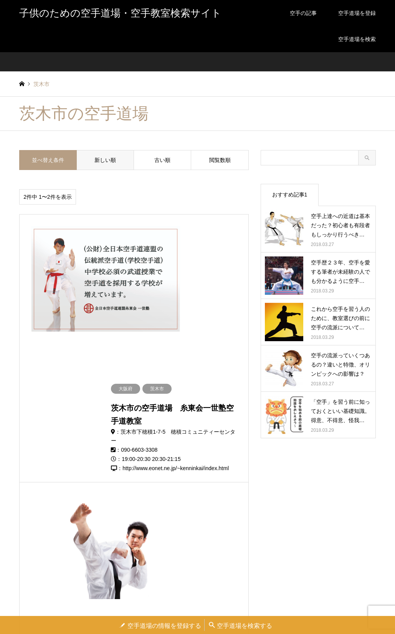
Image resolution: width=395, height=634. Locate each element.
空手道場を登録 (357, 13)
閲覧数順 (220, 160)
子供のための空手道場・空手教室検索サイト (202, 574)
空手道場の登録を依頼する (188, 609)
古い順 (162, 160)
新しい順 (105, 160)
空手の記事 (303, 13)
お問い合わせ (236, 609)
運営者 (148, 609)
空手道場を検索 (357, 39)
